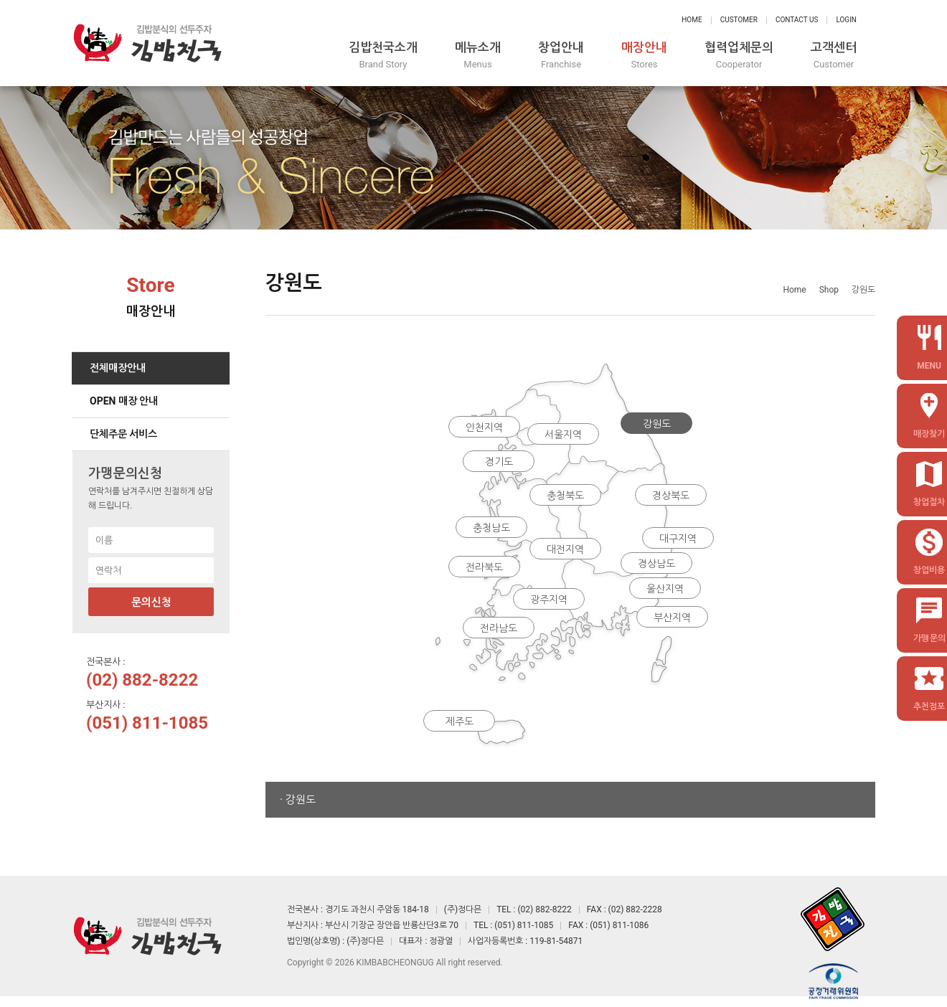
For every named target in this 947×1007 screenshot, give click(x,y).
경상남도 (656, 563)
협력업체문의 (739, 55)
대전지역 (565, 549)
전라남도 (498, 628)
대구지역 (678, 538)
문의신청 (151, 602)
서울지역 (563, 434)
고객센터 (834, 55)
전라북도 (484, 567)
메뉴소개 (478, 55)
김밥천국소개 (383, 55)
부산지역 (672, 617)
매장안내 (644, 55)
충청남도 (491, 528)
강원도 (657, 424)
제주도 (460, 721)
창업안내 (561, 55)
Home (692, 20)
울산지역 (665, 589)
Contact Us (797, 20)
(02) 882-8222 (142, 680)
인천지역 (484, 427)
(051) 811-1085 (147, 723)
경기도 (499, 462)
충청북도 (565, 495)
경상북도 (670, 495)
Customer (739, 20)
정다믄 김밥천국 (147, 43)
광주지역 (548, 599)
